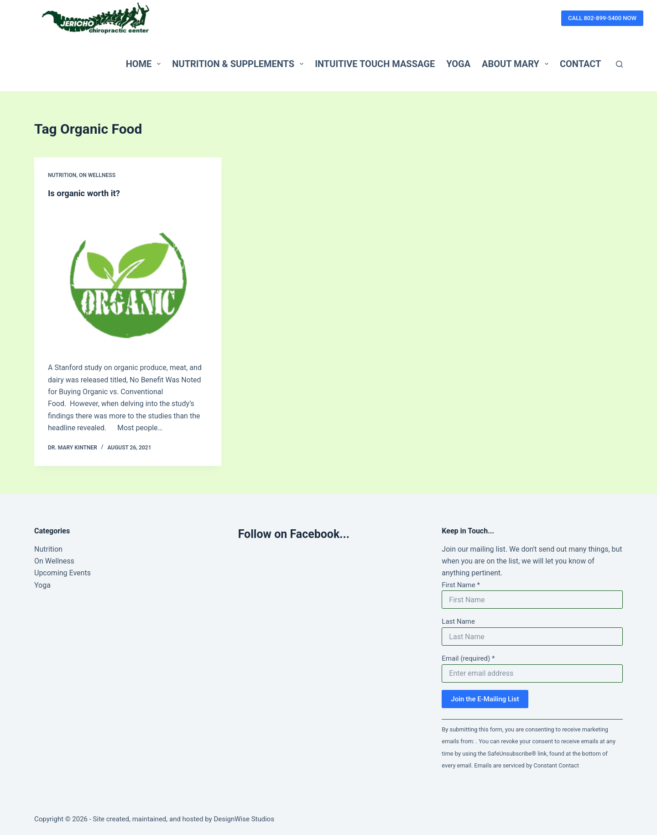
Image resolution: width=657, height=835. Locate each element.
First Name (461, 585)
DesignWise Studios (244, 819)
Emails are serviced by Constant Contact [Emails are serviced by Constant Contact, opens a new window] (526, 765)
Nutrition (62, 175)
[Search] (619, 64)
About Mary (517, 63)
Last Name (458, 621)
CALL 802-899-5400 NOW (602, 18)
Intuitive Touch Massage (375, 63)
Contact (580, 63)
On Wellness (97, 175)
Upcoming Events (62, 573)
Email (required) (468, 658)
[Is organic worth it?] (127, 278)
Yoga (458, 63)
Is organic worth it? (87, 193)
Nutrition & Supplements (239, 63)
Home (145, 63)
